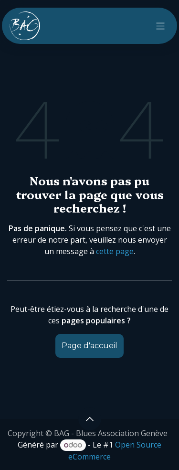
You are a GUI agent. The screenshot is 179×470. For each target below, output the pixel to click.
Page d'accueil (89, 345)
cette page (115, 251)
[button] (89, 418)
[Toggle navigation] (160, 25)
